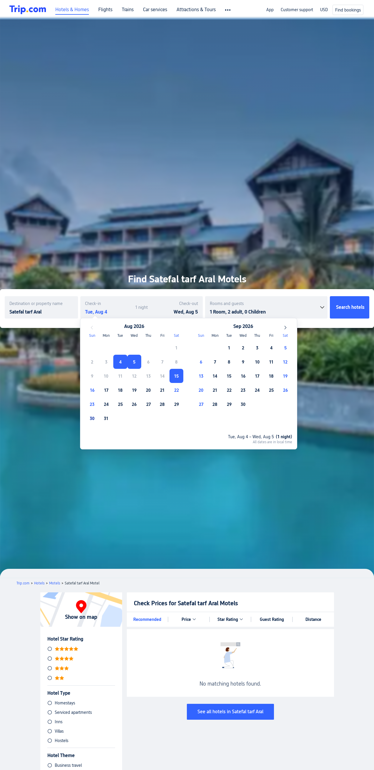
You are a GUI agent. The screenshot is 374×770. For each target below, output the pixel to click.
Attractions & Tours (196, 9)
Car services (155, 9)
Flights (105, 9)
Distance (313, 619)
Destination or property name (36, 303)
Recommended (147, 619)
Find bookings (348, 10)
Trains (128, 9)
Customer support (297, 9)
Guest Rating (272, 619)
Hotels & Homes (72, 9)
